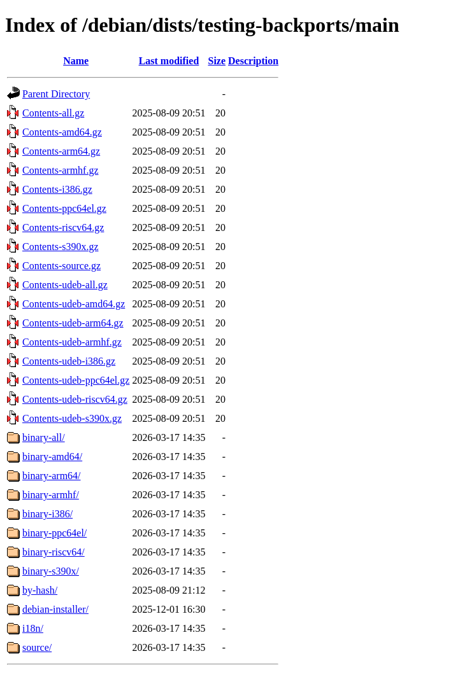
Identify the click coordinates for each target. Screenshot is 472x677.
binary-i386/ (47, 513)
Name (76, 60)
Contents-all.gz (53, 113)
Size (217, 60)
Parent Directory (56, 93)
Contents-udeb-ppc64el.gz (75, 380)
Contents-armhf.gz (60, 170)
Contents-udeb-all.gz (65, 284)
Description (253, 60)
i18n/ (32, 628)
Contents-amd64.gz (62, 132)
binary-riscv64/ (53, 552)
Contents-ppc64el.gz (64, 208)
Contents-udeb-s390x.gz (72, 418)
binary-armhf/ (50, 494)
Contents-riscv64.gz (63, 227)
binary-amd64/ (52, 456)
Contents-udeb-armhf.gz (72, 342)
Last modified (169, 60)
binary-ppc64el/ (54, 532)
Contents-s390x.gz (60, 246)
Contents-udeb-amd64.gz (73, 303)
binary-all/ (43, 437)
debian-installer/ (55, 609)
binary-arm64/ (51, 475)
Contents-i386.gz (57, 189)
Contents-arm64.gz (61, 151)
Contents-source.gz (61, 265)
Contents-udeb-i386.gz (68, 361)
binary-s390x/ (50, 571)
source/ (37, 647)
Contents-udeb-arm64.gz (73, 323)
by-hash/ (39, 590)
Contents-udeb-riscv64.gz (74, 399)
